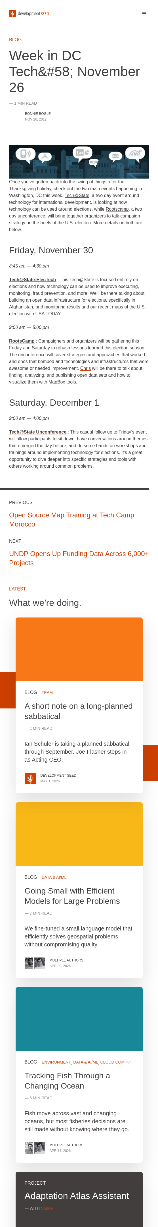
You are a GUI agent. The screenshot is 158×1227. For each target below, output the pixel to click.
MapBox (57, 382)
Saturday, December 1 (54, 402)
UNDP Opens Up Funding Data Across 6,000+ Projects (79, 558)
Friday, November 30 (51, 250)
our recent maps (106, 306)
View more (79, 890)
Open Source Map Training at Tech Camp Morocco (71, 519)
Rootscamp (117, 209)
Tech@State (77, 195)
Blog (15, 39)
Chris (85, 368)
